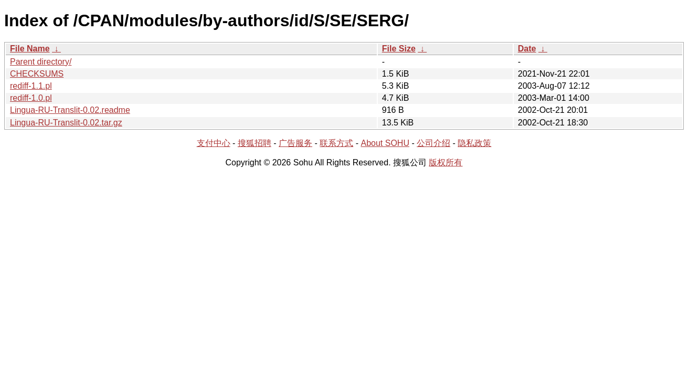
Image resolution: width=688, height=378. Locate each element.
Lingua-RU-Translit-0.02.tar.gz (66, 122)
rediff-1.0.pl (31, 97)
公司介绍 (433, 143)
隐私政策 (474, 143)
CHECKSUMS (36, 73)
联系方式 (336, 143)
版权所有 (445, 162)
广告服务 (295, 143)
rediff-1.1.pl (31, 85)
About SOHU (385, 143)
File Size (399, 48)
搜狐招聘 (254, 143)
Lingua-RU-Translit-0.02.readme (70, 110)
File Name (30, 48)
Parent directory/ (40, 61)
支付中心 (213, 143)
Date (527, 48)
